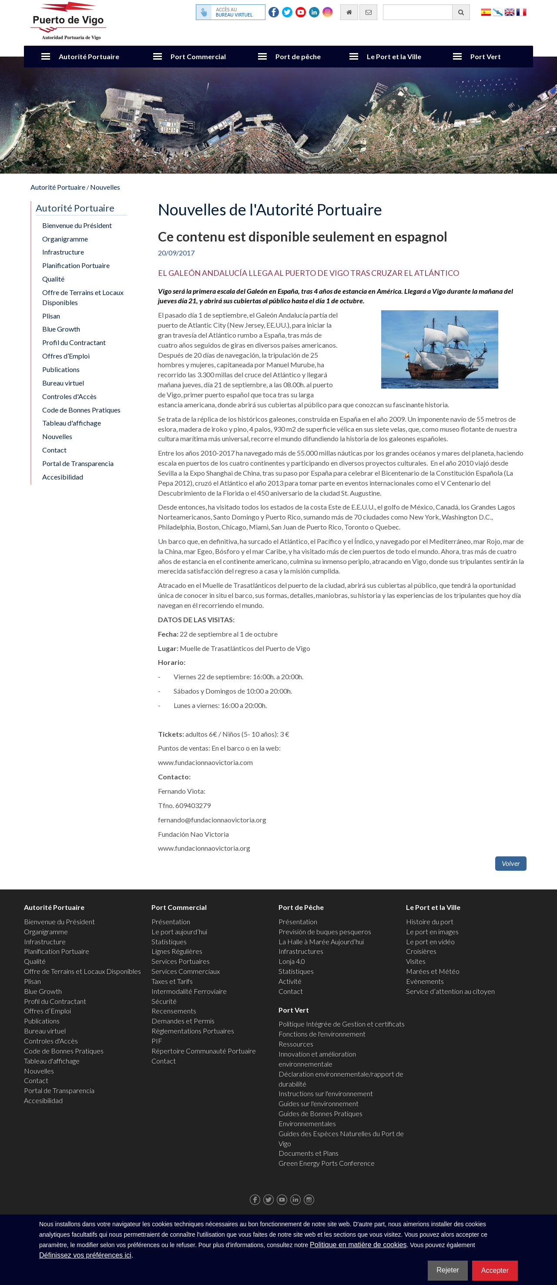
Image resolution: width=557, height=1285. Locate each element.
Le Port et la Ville (394, 56)
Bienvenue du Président (77, 225)
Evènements (425, 981)
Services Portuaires (180, 961)
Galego (498, 11)
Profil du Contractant (74, 342)
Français (521, 11)
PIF (156, 1041)
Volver (511, 863)
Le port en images (432, 931)
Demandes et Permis (183, 1021)
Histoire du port (429, 921)
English (509, 11)
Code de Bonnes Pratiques (81, 410)
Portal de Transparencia (78, 463)
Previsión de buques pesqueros (324, 931)
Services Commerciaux (185, 971)
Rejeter (447, 1270)
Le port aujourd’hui (179, 931)
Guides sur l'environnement (318, 1103)
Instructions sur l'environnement (325, 1093)
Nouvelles (105, 187)
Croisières (421, 951)
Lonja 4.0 (291, 961)
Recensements (173, 1011)
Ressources (295, 1044)
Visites (416, 961)
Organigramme (65, 239)
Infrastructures (300, 951)
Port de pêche (298, 56)
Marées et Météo (433, 971)
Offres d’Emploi (66, 356)
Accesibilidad (62, 477)
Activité (290, 981)
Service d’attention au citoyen (450, 991)
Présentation (170, 921)
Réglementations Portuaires (192, 1031)
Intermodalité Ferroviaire (189, 991)
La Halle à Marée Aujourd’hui (321, 941)
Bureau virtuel (63, 383)
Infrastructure (63, 252)
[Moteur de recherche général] (426, 12)
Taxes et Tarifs (172, 981)
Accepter (495, 1270)
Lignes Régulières (176, 951)
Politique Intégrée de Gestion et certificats (341, 1024)
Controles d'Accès (69, 396)
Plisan (51, 316)
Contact (54, 450)
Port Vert (485, 56)
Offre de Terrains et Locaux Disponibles (83, 297)
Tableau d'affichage (71, 423)
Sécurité (164, 1001)
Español (486, 11)
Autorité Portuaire (89, 56)
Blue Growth (61, 329)
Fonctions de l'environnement (322, 1034)
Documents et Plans (308, 1153)
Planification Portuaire (76, 265)
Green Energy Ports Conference (326, 1163)
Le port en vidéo (430, 941)
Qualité (53, 279)
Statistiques (169, 941)
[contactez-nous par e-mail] (368, 12)
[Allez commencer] (349, 12)
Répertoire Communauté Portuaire (203, 1051)
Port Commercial (198, 56)
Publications (61, 369)
